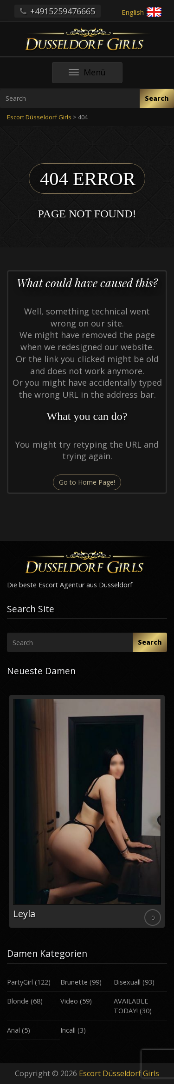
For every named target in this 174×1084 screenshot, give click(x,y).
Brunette (74, 982)
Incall (68, 1030)
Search (157, 98)
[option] (87, 811)
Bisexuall (127, 982)
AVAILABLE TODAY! (131, 1006)
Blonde (18, 1001)
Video (69, 1001)
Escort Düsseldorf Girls (119, 1073)
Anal (13, 1030)
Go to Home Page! (87, 482)
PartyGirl (20, 982)
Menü (95, 74)
